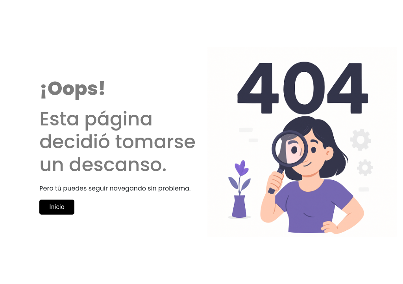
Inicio (56, 207)
